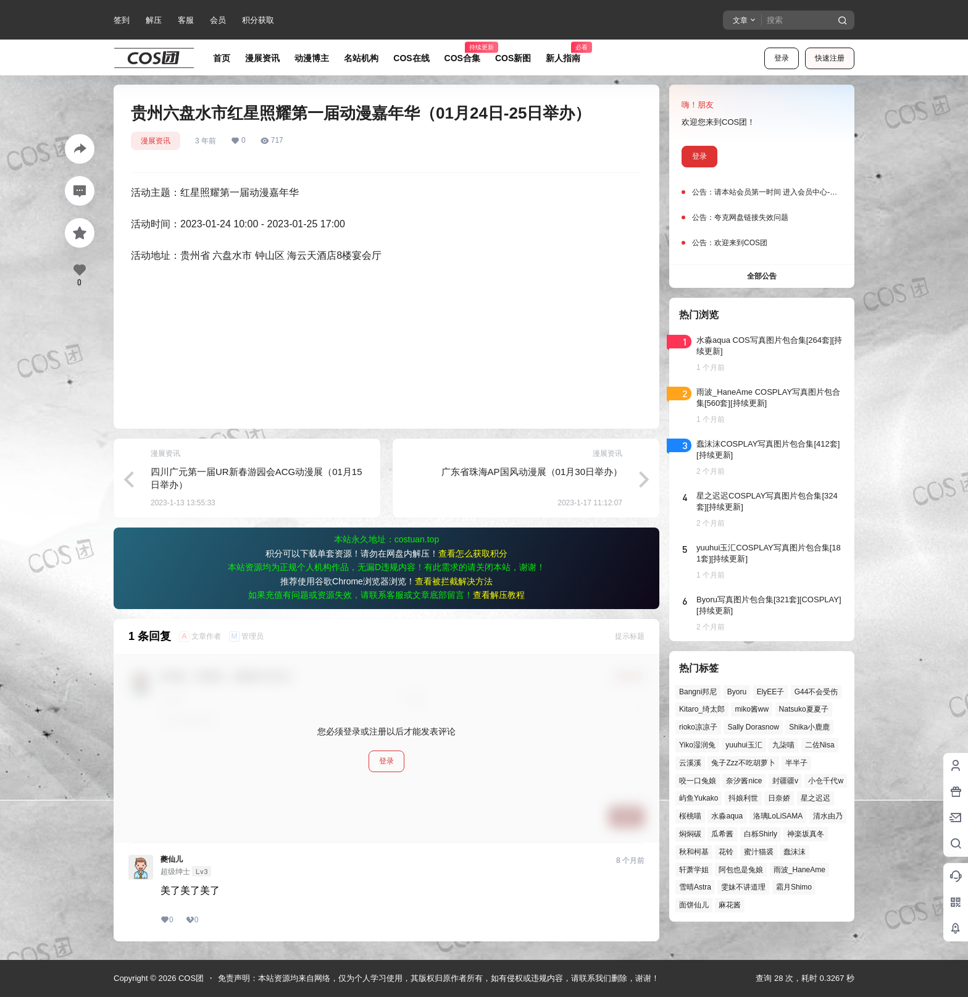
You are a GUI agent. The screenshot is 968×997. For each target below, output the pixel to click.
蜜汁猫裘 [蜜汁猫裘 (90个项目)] (759, 852)
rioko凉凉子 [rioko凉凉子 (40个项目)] (698, 727)
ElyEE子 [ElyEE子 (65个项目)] (771, 692)
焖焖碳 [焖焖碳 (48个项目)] (690, 834)
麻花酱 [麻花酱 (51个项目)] (730, 905)
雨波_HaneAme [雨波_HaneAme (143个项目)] (799, 869)
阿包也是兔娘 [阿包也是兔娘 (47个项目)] (741, 869)
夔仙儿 (172, 859)
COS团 (190, 978)
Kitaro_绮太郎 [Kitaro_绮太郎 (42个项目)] (702, 709)
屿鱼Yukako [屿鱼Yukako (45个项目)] (698, 798)
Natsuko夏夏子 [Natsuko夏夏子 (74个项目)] (803, 709)
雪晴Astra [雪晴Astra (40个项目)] (695, 887)
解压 (154, 20)
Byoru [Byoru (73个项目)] (736, 692)
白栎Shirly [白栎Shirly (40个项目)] (760, 834)
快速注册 (830, 58)
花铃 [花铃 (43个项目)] (726, 852)
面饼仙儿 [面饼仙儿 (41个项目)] (694, 905)
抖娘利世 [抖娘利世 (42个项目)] (743, 798)
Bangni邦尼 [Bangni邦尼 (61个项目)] (698, 692)
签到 (122, 20)
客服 (186, 20)
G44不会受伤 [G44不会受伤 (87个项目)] (816, 692)
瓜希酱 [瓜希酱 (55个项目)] (722, 834)
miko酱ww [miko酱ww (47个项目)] (752, 709)
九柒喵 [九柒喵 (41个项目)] (783, 745)
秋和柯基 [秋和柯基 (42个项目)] (694, 852)
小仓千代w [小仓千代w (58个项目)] (825, 780)
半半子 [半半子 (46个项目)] (796, 763)
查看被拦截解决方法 (454, 581)
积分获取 (258, 20)
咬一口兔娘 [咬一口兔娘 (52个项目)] (697, 780)
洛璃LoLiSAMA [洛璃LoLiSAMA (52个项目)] (778, 816)
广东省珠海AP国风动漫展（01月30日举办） (531, 471)
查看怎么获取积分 (472, 553)
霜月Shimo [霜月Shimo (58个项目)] (794, 887)
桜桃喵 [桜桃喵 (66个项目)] (690, 816)
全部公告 (762, 276)
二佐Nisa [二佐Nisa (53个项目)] (820, 745)
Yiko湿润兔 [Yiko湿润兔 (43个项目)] (697, 745)
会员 (218, 20)
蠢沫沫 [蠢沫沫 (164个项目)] (794, 852)
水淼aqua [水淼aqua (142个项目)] (727, 816)
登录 (781, 58)
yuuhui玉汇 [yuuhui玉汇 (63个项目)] (743, 745)
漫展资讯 (155, 141)
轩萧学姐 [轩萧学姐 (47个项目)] (694, 869)
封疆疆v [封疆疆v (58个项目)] (785, 780)
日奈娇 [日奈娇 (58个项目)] (779, 798)
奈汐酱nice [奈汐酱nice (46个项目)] (744, 780)
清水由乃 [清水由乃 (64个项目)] (828, 816)
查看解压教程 (499, 595)
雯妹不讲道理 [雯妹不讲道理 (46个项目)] (743, 887)
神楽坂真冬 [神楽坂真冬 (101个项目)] (805, 834)
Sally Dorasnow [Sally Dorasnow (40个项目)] (752, 727)
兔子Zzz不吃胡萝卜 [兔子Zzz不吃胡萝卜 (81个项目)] (743, 763)
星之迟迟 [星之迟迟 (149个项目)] (815, 798)
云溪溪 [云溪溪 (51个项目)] (690, 763)
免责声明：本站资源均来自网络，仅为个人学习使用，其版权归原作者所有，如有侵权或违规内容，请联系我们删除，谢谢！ (438, 978)
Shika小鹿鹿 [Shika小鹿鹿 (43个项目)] (809, 727)
